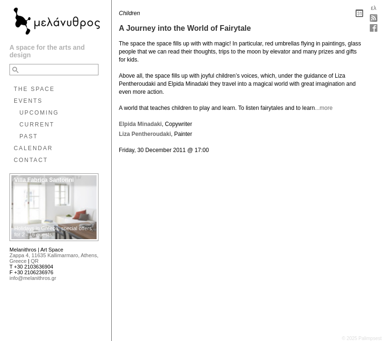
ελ (373, 8)
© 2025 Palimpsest (362, 338)
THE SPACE (34, 89)
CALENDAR (33, 148)
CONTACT (31, 160)
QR (35, 261)
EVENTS (28, 101)
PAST (28, 136)
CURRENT (36, 124)
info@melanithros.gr (32, 278)
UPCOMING (39, 112)
